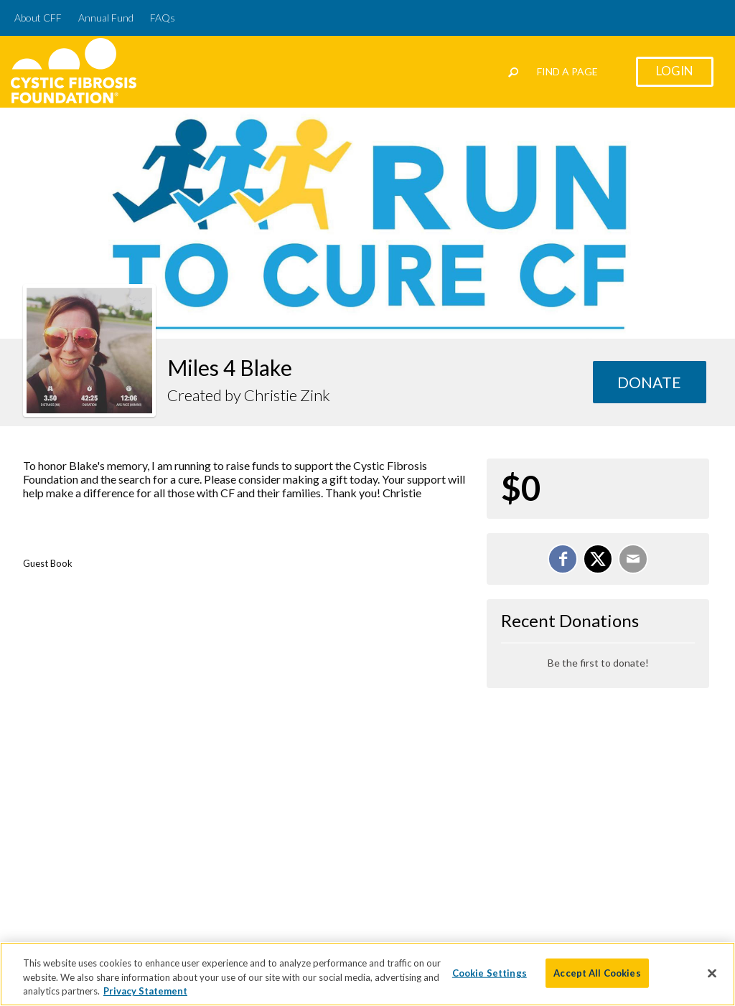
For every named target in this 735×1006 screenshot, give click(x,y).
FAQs (162, 17)
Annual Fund (106, 17)
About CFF (38, 17)
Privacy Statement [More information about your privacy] (145, 992)
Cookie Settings (489, 973)
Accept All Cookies (596, 973)
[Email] (633, 559)
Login (674, 70)
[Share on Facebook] (563, 559)
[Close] (712, 973)
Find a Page (567, 71)
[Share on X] (598, 559)
